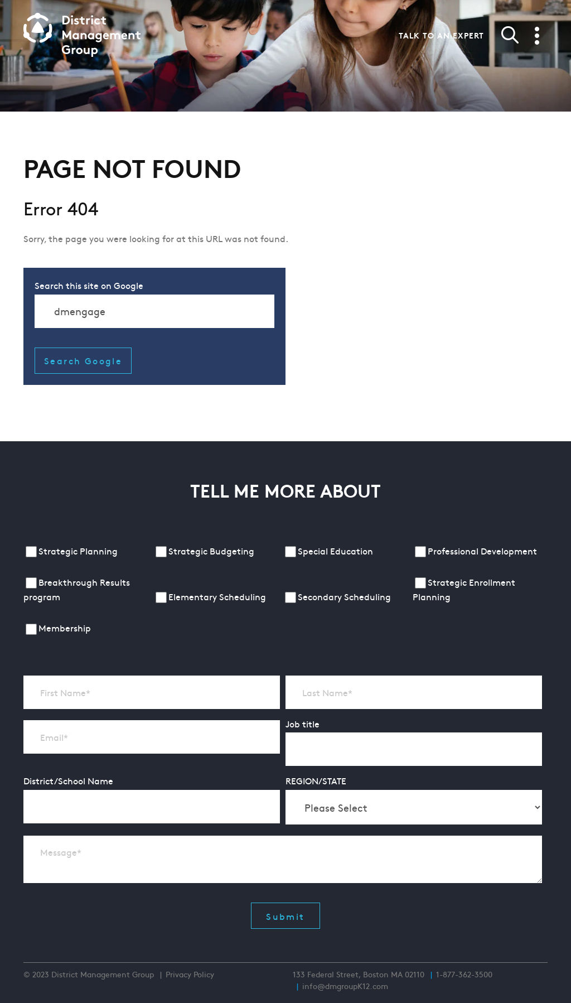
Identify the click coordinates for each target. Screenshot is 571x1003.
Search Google (83, 360)
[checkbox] (282, 590)
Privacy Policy (190, 974)
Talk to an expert (441, 35)
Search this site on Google (89, 285)
